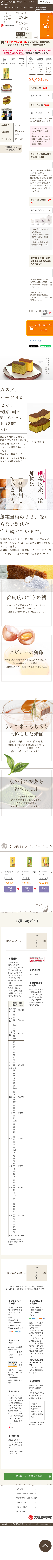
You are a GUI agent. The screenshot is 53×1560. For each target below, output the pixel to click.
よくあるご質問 (27, 7)
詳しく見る (36, 941)
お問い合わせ (41, 7)
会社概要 (19, 1489)
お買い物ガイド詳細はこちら (27, 1476)
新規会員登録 (41, 10)
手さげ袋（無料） (41, 201)
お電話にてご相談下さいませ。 (36, 53)
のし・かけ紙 (40, 105)
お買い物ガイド (13, 7)
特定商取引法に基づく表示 (26, 1498)
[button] (2, 873)
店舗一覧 (48, 64)
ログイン (46, 2)
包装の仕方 (39, 88)
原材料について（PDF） (11, 149)
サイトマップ (21, 1511)
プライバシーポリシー (24, 1493)
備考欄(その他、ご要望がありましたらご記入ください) (41, 261)
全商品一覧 (4, 64)
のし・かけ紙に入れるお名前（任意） (41, 156)
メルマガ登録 (21, 1507)
